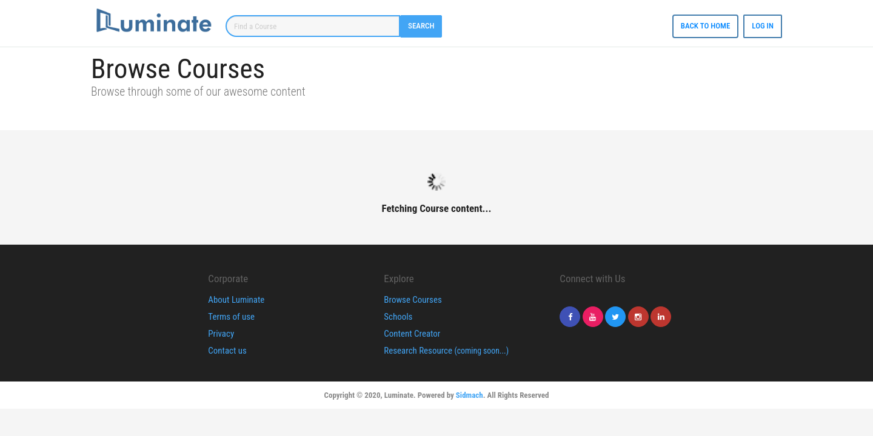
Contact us (227, 350)
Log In (763, 25)
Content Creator (412, 333)
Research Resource (446, 350)
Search (421, 25)
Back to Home (706, 25)
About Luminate (236, 299)
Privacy (221, 333)
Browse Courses (412, 299)
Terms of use (231, 316)
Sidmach (469, 395)
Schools (398, 316)
